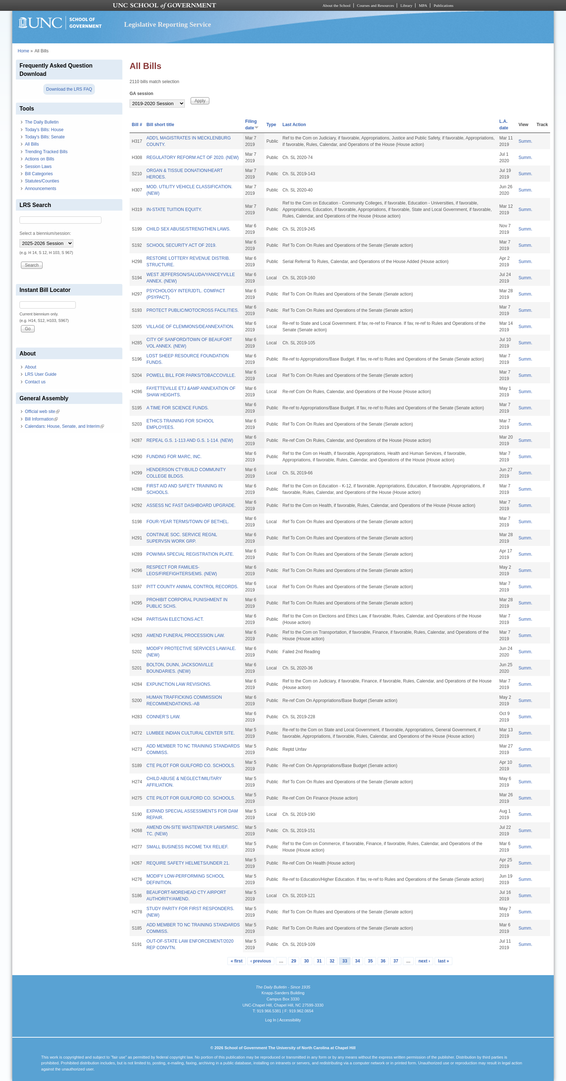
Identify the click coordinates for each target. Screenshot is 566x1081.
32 (332, 961)
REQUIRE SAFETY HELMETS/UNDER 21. (188, 863)
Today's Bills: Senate (45, 136)
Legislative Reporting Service (167, 24)
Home (23, 50)
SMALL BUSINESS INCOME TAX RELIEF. (187, 846)
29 (293, 961)
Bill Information (41, 419)
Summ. (525, 141)
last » (443, 961)
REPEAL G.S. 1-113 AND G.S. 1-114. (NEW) (190, 440)
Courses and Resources (375, 5)
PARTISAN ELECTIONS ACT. (175, 619)
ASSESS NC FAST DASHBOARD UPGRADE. (191, 505)
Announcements (40, 188)
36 (383, 961)
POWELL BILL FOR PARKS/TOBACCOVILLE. (191, 375)
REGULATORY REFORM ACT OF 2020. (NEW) (193, 157)
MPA (423, 5)
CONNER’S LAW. (163, 716)
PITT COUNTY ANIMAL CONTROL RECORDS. (193, 586)
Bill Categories (39, 173)
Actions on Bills (39, 158)
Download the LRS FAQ (69, 89)
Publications (443, 5)
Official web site (42, 411)
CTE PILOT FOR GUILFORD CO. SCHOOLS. (191, 765)
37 (395, 961)
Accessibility (290, 1020)
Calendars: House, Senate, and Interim (64, 426)
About (30, 367)
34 (357, 961)
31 (319, 961)
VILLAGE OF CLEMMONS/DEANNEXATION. (190, 326)
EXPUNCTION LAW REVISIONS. (179, 684)
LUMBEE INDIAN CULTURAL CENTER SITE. (191, 733)
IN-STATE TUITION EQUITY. (174, 209)
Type (271, 124)
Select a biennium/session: (45, 233)
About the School (337, 5)
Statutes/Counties (42, 181)
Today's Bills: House (44, 129)
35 (370, 961)
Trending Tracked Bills (46, 151)
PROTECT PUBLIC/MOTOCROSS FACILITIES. (193, 310)
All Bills (32, 144)
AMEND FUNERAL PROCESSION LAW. (186, 635)
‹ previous (261, 961)
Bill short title (160, 124)
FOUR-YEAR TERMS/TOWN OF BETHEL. (188, 521)
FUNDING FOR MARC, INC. (174, 456)
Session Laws (38, 166)
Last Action (294, 124)
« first (237, 961)
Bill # (137, 124)
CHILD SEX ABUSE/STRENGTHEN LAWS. (189, 229)
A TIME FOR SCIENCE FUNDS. (178, 407)
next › (424, 961)
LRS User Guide (40, 374)
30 (306, 961)
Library (406, 5)
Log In (270, 1020)
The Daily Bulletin (41, 122)
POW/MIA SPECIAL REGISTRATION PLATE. (190, 554)
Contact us (35, 381)
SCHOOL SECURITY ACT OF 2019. (182, 245)
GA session (141, 93)
